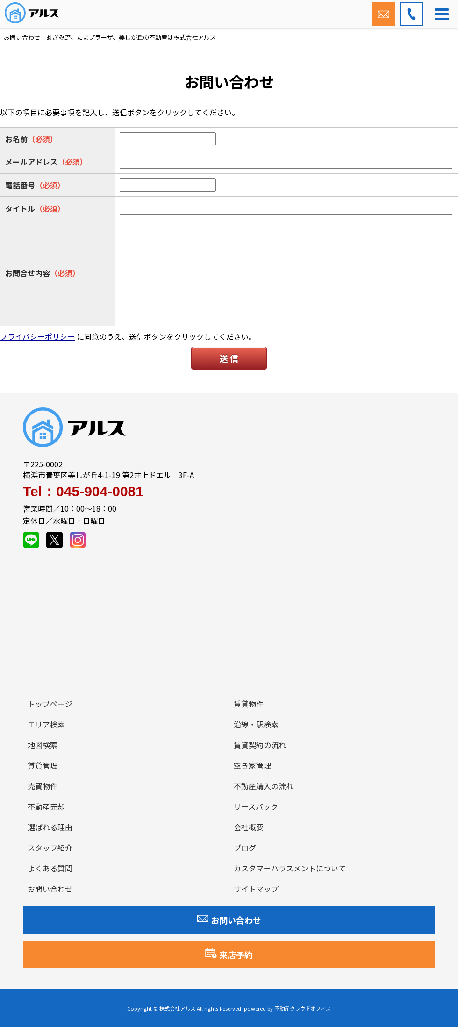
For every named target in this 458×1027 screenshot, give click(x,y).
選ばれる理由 (50, 827)
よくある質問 (50, 868)
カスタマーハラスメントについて (290, 868)
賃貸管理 (42, 765)
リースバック (256, 806)
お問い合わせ (50, 888)
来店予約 (229, 954)
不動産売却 (46, 806)
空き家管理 (252, 765)
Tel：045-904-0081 (83, 492)
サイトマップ (256, 888)
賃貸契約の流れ (260, 744)
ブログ (245, 847)
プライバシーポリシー (37, 336)
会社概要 (249, 827)
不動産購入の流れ (263, 786)
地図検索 (42, 744)
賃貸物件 (249, 703)
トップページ (50, 703)
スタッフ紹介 (50, 847)
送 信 (229, 358)
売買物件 (42, 786)
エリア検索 (46, 724)
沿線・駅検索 (256, 724)
